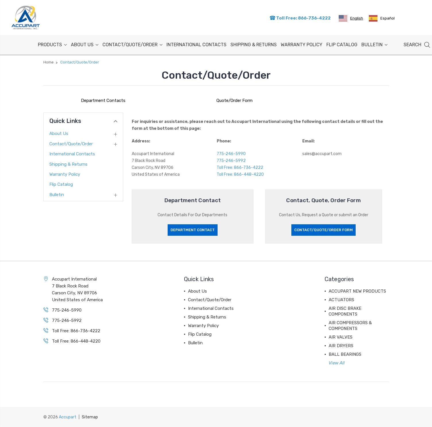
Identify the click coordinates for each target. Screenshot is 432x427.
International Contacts (196, 44)
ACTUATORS (341, 299)
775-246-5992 (231, 160)
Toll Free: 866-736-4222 (300, 18)
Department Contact (193, 230)
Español (382, 18)
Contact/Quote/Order (132, 44)
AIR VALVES (340, 337)
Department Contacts (103, 100)
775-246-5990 (231, 153)
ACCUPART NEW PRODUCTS (357, 291)
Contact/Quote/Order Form (323, 230)
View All (337, 363)
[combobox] (351, 18)
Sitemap (90, 417)
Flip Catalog (341, 44)
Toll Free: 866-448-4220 (240, 174)
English (351, 18)
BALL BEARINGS (345, 354)
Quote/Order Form (234, 100)
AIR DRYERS (341, 345)
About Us (84, 44)
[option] (382, 18)
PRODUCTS (52, 44)
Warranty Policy (301, 44)
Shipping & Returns (253, 44)
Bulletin (374, 44)
